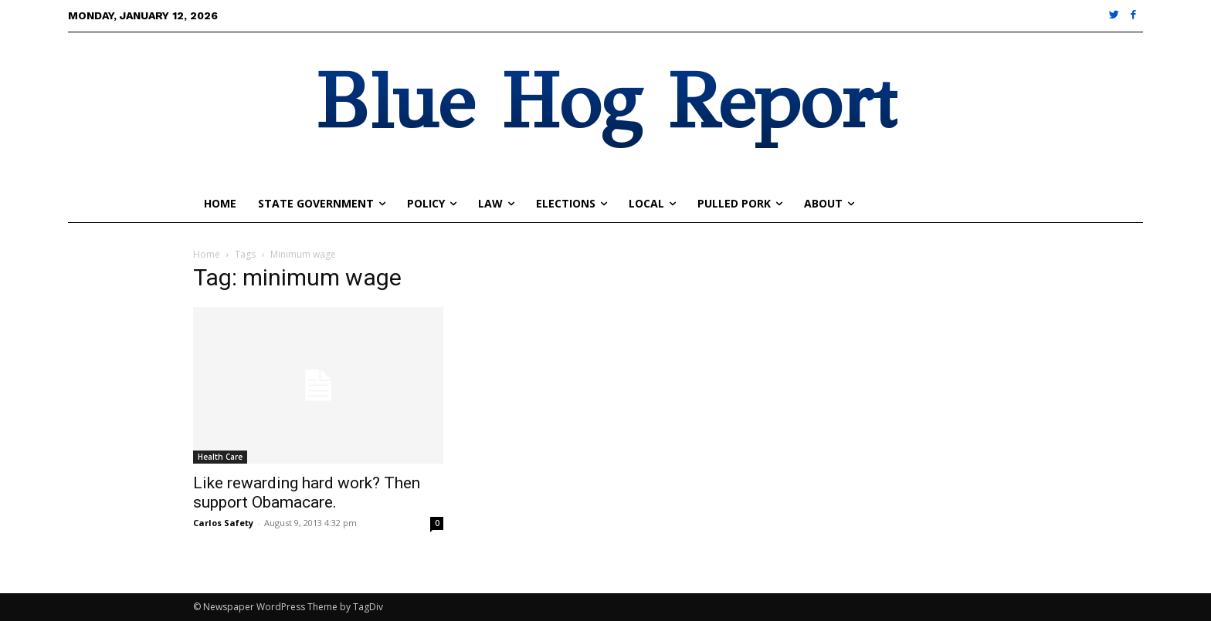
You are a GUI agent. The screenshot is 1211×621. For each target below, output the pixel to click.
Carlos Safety (223, 522)
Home (206, 254)
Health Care (220, 456)
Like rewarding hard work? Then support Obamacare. (306, 492)
